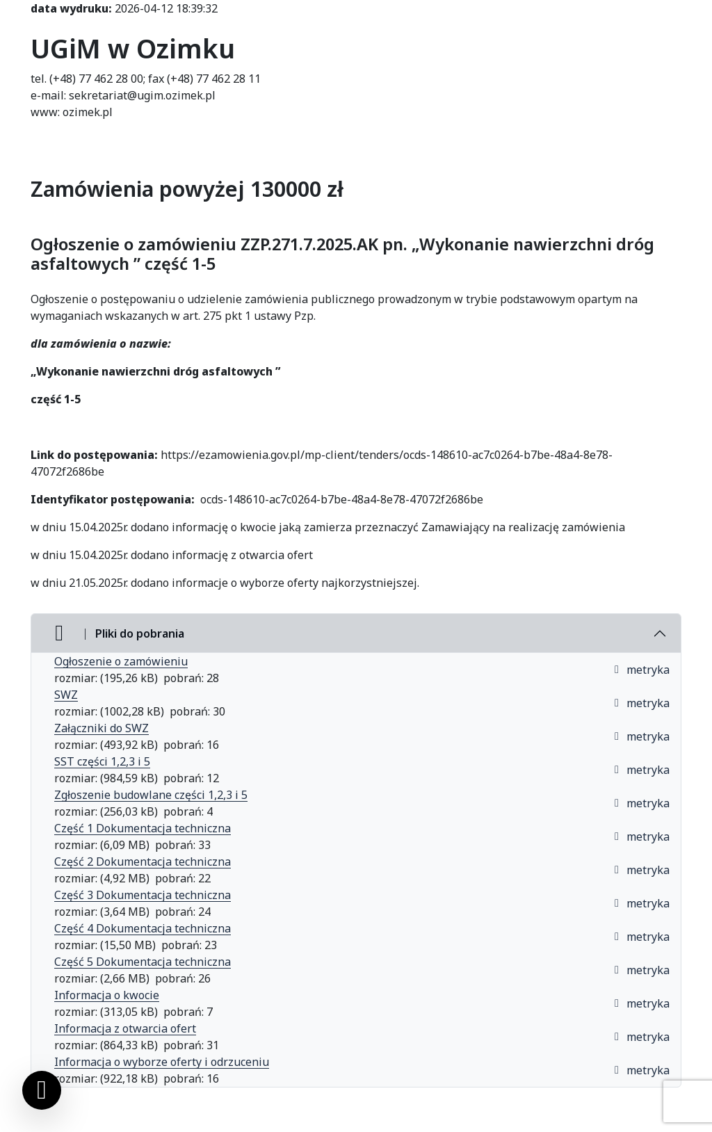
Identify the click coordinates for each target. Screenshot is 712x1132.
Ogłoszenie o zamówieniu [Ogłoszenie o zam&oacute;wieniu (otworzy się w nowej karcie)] (121, 661)
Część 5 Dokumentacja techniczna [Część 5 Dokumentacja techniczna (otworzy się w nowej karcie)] (142, 961)
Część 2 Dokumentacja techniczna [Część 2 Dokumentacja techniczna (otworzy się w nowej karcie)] (142, 861)
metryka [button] (641, 669)
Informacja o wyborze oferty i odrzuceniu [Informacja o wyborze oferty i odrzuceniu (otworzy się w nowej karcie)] (161, 1061)
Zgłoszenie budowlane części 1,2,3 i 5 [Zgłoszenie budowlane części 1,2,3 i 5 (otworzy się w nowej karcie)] (151, 794)
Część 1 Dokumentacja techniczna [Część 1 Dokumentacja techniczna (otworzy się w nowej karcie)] (142, 828)
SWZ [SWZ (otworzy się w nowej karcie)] (66, 694)
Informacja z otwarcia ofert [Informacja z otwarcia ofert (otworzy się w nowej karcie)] (125, 1028)
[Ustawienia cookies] (41, 1090)
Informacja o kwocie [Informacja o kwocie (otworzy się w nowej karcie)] (106, 995)
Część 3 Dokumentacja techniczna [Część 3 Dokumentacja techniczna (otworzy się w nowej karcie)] (142, 895)
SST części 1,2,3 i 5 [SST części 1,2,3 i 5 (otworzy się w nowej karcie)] (102, 761)
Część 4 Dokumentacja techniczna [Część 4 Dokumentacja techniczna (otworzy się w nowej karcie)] (142, 928)
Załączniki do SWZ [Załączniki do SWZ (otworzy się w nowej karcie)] (101, 728)
